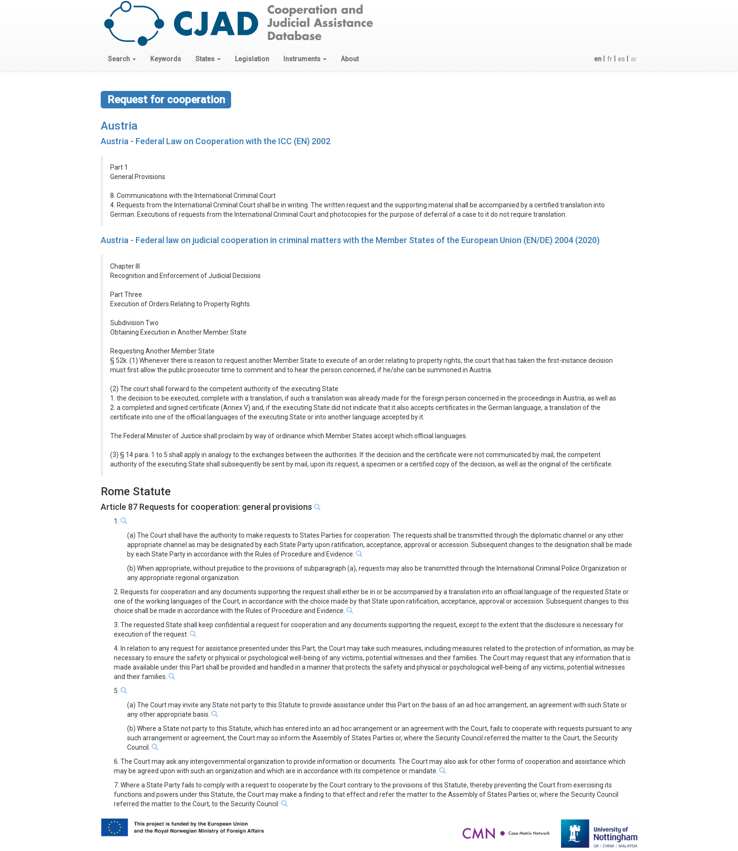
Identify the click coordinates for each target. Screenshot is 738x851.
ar (634, 59)
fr (609, 59)
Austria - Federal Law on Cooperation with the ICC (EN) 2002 (215, 141)
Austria (119, 125)
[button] (122, 59)
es (621, 59)
